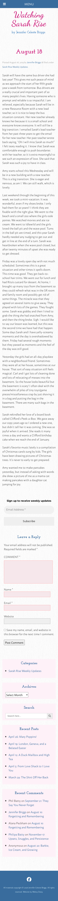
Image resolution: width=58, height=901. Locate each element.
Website (9, 616)
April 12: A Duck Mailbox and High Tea (29, 756)
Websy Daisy (37, 891)
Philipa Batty (16, 834)
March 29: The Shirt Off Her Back (28, 777)
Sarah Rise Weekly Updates (15, 66)
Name (8, 589)
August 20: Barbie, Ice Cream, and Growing (29, 847)
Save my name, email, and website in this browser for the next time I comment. (29, 631)
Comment (12, 556)
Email (8, 602)
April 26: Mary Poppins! (23, 736)
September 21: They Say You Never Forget (29, 802)
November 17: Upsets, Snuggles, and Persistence (29, 836)
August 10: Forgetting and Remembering (26, 814)
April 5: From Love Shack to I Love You (29, 768)
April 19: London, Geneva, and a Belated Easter (27, 745)
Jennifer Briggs (34, 62)
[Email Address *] (29, 510)
